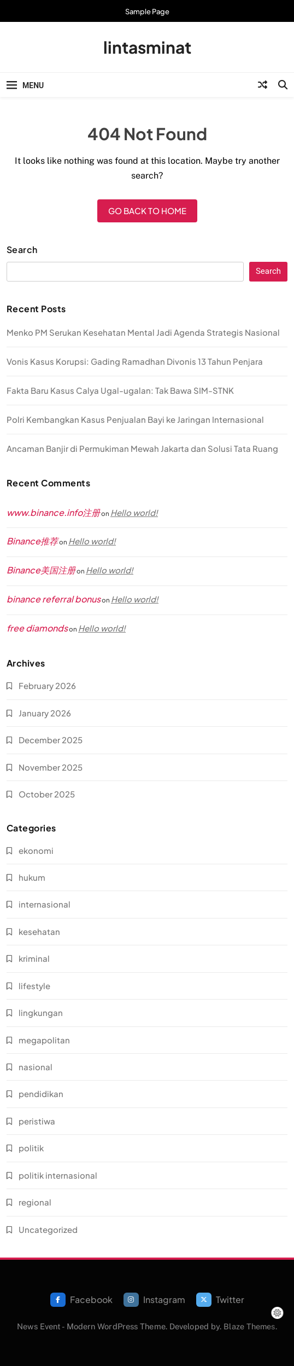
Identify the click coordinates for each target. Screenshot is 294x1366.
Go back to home (147, 210)
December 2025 (51, 739)
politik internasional (58, 1175)
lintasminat (147, 47)
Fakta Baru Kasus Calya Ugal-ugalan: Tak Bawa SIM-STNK (120, 390)
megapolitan (44, 1040)
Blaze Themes (249, 1326)
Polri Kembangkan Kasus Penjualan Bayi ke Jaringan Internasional (135, 419)
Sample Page (147, 11)
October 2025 (47, 794)
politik (31, 1148)
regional (35, 1202)
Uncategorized (48, 1229)
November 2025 (51, 767)
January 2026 (45, 713)
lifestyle (34, 985)
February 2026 (47, 685)
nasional (35, 1066)
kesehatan (39, 931)
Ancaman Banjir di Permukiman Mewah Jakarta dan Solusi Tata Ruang (142, 448)
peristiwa (37, 1121)
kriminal (34, 958)
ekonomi (36, 850)
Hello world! (134, 512)
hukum (32, 877)
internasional (44, 904)
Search (22, 249)
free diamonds (37, 628)
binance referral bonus (54, 599)
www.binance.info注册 (53, 512)
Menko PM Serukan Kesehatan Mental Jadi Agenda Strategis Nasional (143, 332)
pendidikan (41, 1093)
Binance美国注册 (41, 570)
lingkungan (41, 1012)
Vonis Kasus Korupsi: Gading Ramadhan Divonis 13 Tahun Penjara (135, 361)
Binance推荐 (32, 541)
